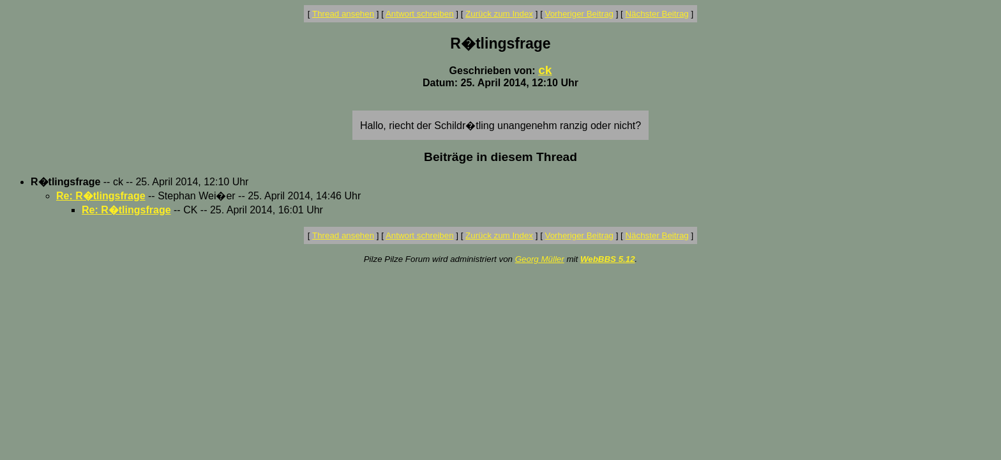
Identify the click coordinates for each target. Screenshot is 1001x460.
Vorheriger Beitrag (579, 14)
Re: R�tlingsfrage (101, 195)
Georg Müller (539, 259)
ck (545, 70)
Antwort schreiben (420, 14)
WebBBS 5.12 (607, 259)
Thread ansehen (343, 14)
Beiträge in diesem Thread (500, 157)
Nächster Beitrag (656, 14)
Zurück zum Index (499, 14)
